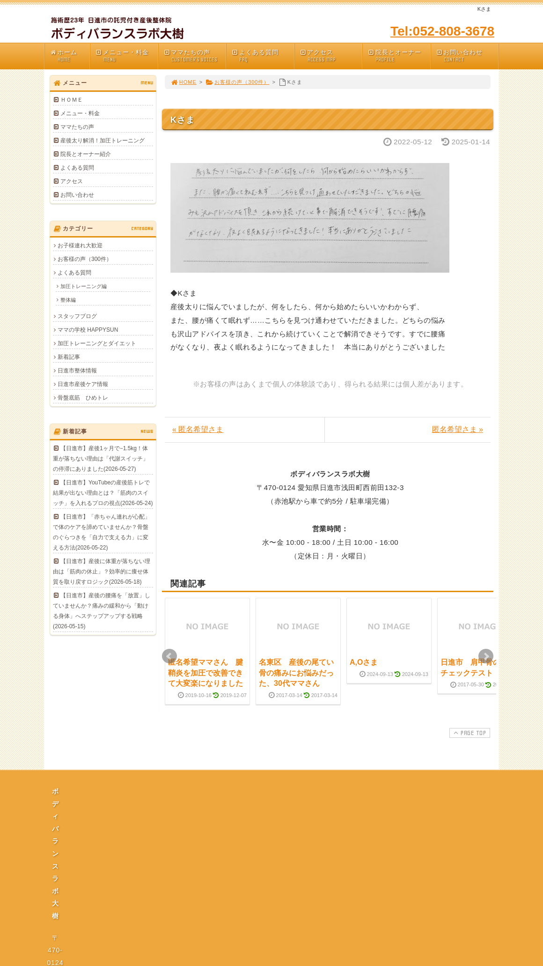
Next (485, 656)
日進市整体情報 (77, 370)
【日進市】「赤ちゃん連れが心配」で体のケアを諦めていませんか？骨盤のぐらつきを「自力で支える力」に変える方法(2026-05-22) (101, 532)
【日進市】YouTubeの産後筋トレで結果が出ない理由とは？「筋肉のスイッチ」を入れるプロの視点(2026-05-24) (103, 492)
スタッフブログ (77, 316)
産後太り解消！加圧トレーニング (102, 140)
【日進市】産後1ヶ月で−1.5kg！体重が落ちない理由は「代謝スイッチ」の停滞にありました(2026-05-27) (100, 458)
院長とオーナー (398, 56)
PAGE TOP (469, 732)
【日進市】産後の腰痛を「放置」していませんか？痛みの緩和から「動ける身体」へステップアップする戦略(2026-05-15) (101, 611)
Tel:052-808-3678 (442, 31)
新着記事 (69, 357)
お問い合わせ (467, 56)
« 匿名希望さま (197, 429)
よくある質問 (262, 56)
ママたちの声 (194, 56)
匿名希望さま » (457, 429)
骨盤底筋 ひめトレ (83, 397)
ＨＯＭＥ (71, 100)
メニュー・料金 (126, 56)
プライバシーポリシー (274, 878)
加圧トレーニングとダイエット (97, 343)
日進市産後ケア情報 (83, 384)
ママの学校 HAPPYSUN (88, 330)
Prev (169, 656)
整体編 (68, 300)
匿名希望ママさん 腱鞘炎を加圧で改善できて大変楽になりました (205, 672)
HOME (183, 82)
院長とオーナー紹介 (85, 154)
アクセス (331, 56)
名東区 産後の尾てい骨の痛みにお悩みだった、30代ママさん (296, 672)
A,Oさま (364, 662)
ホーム (69, 56)
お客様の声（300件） (237, 82)
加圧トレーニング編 (83, 286)
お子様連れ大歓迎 (80, 245)
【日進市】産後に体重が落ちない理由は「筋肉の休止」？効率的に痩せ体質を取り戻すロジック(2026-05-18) (101, 571)
